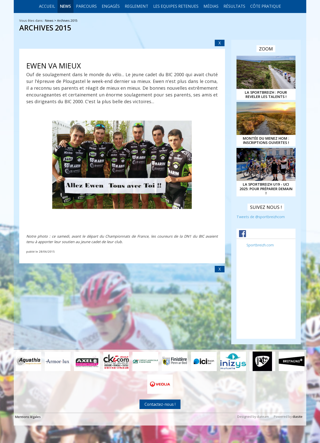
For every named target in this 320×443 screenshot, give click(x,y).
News (65, 6)
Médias (211, 6)
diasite (297, 416)
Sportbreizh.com (260, 245)
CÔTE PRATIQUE (265, 6)
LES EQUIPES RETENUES (175, 6)
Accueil (47, 6)
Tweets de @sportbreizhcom (260, 216)
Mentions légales (28, 417)
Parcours (86, 6)
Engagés (111, 6)
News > (51, 20)
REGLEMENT (136, 6)
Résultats (234, 6)
